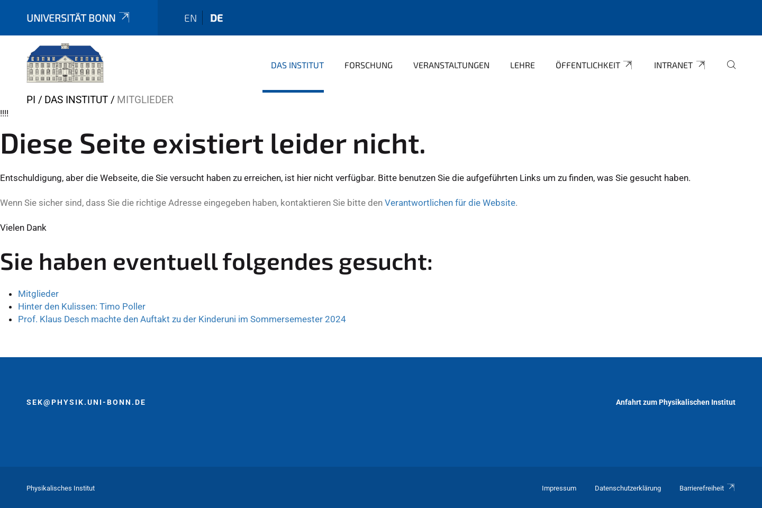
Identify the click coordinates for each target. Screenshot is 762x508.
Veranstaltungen (451, 65)
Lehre (522, 65)
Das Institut (297, 65)
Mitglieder (38, 293)
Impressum (559, 488)
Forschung (368, 65)
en (190, 18)
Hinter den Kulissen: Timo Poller (82, 306)
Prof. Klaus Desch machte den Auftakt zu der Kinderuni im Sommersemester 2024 (182, 319)
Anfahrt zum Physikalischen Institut (676, 402)
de (216, 18)
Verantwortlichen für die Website (450, 202)
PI (30, 100)
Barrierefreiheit (707, 488)
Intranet (680, 65)
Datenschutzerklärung (628, 488)
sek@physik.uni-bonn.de (86, 402)
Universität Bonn (78, 18)
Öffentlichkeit (595, 65)
